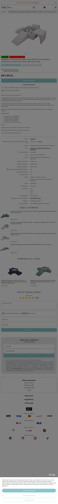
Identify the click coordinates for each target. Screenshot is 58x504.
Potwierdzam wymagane (29, 495)
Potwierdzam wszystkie (29, 490)
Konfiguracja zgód (29, 500)
